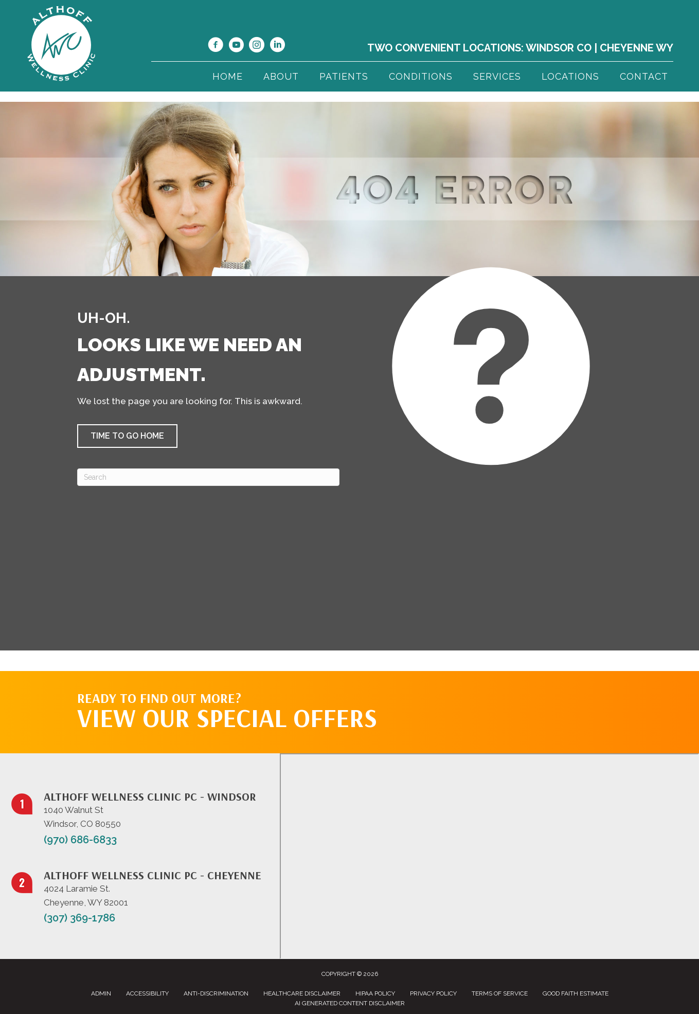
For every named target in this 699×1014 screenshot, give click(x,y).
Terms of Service (500, 993)
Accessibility (147, 993)
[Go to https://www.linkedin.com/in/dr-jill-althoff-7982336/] (277, 46)
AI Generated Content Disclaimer (350, 1003)
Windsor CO (559, 48)
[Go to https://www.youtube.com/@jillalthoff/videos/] (236, 46)
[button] (127, 436)
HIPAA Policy (375, 993)
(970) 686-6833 (80, 840)
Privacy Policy (433, 993)
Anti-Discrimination (216, 993)
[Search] (208, 477)
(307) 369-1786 (79, 918)
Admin (101, 993)
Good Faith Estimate (575, 993)
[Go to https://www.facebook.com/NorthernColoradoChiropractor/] (215, 46)
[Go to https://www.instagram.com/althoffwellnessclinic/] (256, 46)
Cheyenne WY (636, 48)
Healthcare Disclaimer (301, 993)
